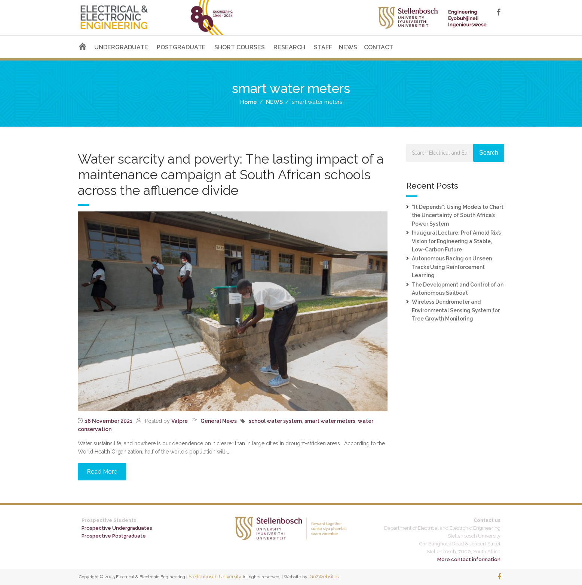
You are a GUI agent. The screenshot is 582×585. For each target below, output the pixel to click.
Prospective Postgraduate (114, 536)
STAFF (323, 47)
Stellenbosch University (215, 576)
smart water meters (329, 421)
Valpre (179, 421)
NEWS (348, 47)
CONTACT (378, 47)
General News (218, 421)
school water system (275, 421)
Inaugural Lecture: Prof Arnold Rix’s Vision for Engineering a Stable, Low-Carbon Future (456, 241)
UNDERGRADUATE (121, 47)
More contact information (468, 559)
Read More (102, 471)
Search (488, 152)
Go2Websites (324, 576)
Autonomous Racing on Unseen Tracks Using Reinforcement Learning (452, 267)
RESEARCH (289, 47)
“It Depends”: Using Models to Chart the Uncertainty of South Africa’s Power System (457, 215)
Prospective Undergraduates (117, 528)
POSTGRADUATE (181, 47)
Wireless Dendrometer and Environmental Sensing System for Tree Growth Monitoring (456, 310)
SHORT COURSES (239, 47)
